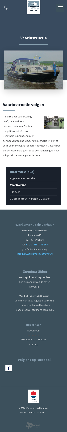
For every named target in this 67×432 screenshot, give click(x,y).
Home (23, 412)
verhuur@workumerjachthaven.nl (35, 253)
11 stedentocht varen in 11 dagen (30, 198)
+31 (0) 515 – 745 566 (37, 244)
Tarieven (15, 192)
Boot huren (33, 330)
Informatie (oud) (22, 172)
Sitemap (41, 412)
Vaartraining (18, 185)
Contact (33, 344)
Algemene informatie (22, 178)
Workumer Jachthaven (33, 339)
